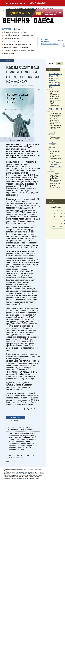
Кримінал (7, 50)
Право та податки (20, 50)
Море (24, 32)
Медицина (7, 47)
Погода (52, 133)
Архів (13, 53)
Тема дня (6, 29)
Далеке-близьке (28, 35)
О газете (44, 39)
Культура (16, 35)
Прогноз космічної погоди (53, 145)
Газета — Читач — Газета (13, 41)
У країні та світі (55, 109)
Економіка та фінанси (11, 32)
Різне (6, 53)
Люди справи (8, 44)
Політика (17, 29)
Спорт (31, 50)
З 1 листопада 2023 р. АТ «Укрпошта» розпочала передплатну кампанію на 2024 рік (55, 80)
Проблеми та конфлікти (12, 38)
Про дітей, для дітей (21, 47)
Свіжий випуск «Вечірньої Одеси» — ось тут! (55, 165)
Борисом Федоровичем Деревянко (20, 472)
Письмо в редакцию (34, 469)
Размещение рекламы (49, 44)
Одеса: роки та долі (23, 44)
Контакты (60, 40)
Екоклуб (7, 35)
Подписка (45, 41)
